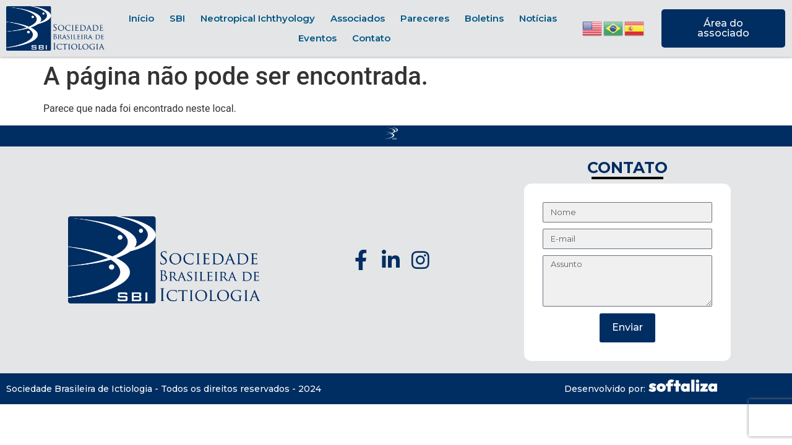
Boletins (484, 18)
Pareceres (424, 18)
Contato (371, 38)
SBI (177, 18)
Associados (357, 18)
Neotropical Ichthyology (257, 18)
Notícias (538, 18)
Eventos (317, 38)
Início (141, 18)
